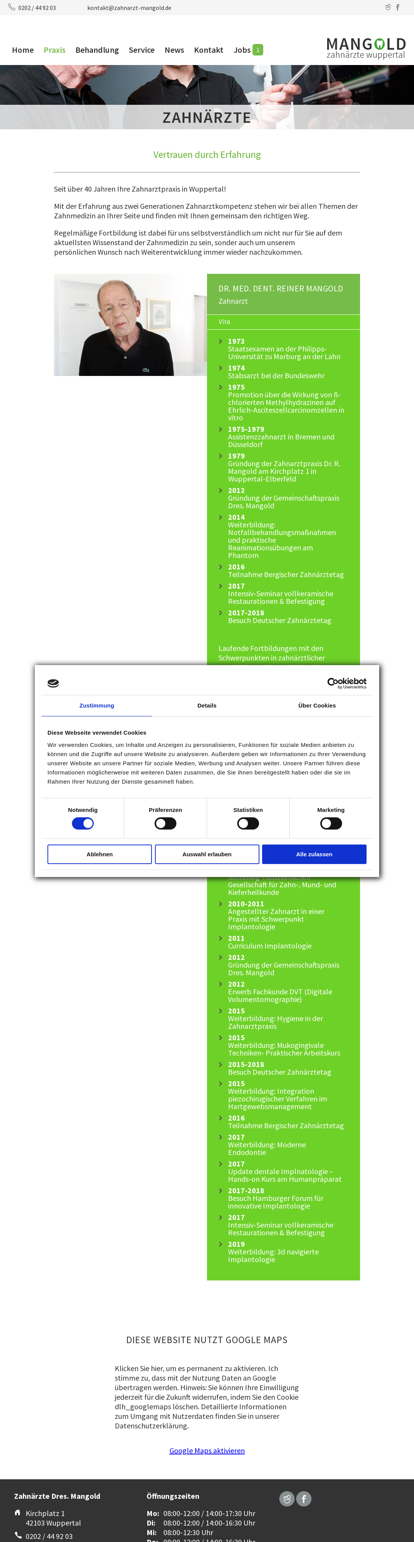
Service (142, 49)
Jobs (242, 49)
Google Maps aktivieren (207, 1450)
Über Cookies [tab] (317, 705)
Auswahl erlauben (207, 854)
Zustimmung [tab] (97, 705)
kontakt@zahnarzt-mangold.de (129, 7)
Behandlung (97, 49)
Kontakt (208, 49)
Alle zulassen (314, 854)
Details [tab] (207, 705)
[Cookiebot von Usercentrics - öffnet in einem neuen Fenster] (333, 683)
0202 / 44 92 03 (37, 7)
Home (23, 49)
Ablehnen (99, 854)
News (174, 49)
